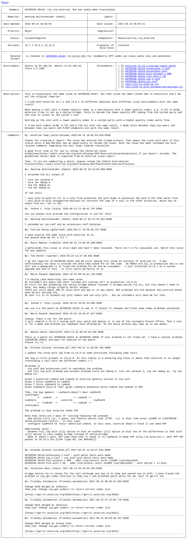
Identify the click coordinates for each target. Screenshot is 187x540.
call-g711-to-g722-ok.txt (142, 84)
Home (5, 2)
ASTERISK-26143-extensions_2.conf (147, 68)
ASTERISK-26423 (55, 56)
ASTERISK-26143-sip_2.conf (142, 79)
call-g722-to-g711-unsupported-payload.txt (154, 87)
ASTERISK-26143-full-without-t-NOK (148, 74)
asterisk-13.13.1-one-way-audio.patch (150, 66)
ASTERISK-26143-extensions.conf (146, 71)
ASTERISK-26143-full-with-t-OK (145, 76)
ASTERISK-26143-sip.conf (141, 81)
